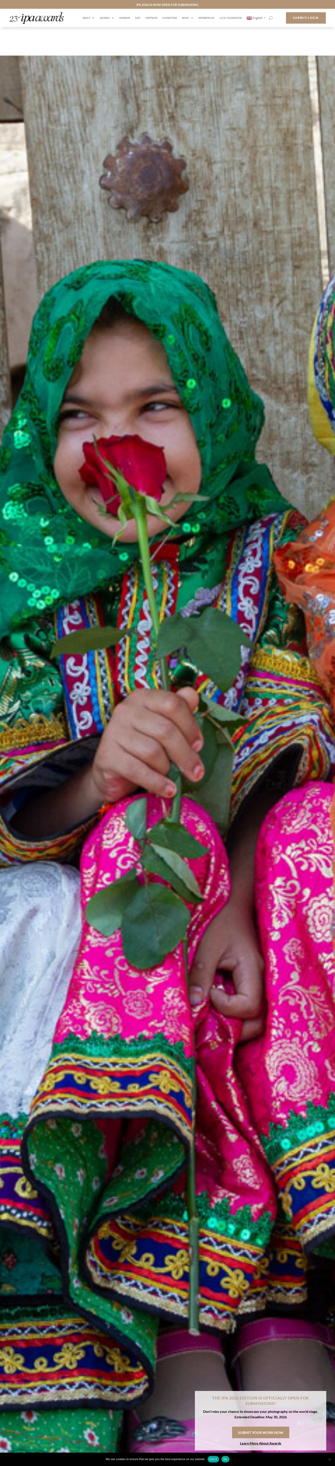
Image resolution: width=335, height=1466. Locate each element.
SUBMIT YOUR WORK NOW (260, 1432)
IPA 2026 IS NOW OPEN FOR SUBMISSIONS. (167, 5)
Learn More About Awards (260, 1443)
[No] (329, 1459)
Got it (213, 1459)
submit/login (306, 18)
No (225, 1459)
